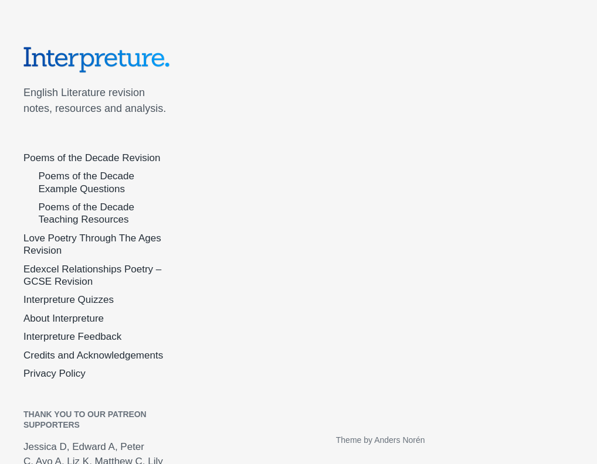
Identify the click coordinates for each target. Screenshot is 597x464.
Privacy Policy (54, 373)
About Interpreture (63, 318)
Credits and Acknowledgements (93, 355)
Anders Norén (399, 440)
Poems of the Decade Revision (91, 157)
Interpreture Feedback (72, 336)
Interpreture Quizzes (68, 299)
